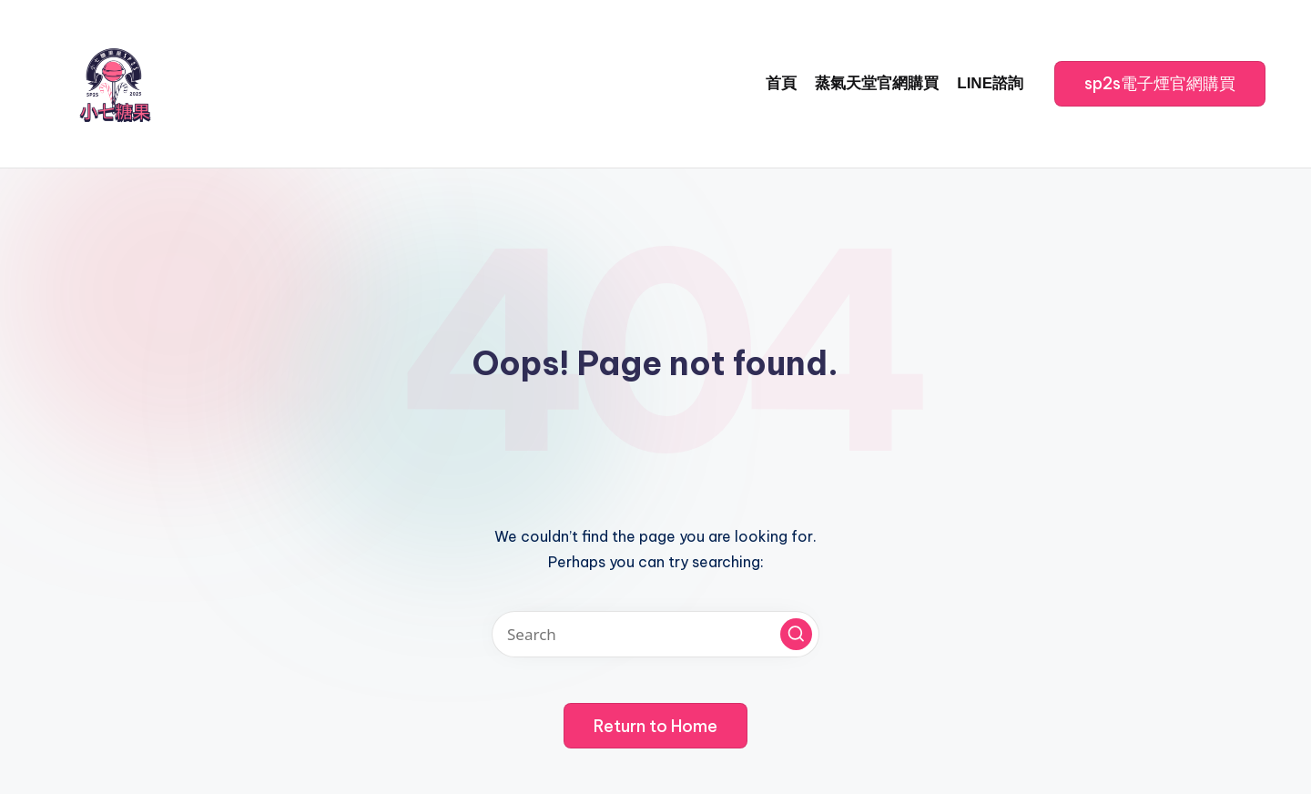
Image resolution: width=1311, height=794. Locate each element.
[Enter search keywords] (655, 634)
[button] (1159, 84)
